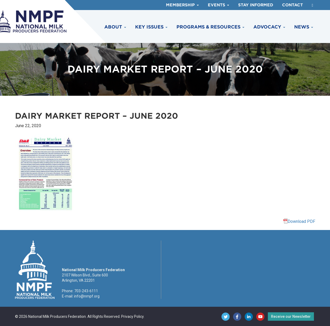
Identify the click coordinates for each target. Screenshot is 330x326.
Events (218, 5)
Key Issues (151, 27)
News (303, 27)
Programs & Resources (210, 27)
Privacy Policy (132, 316)
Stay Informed (255, 5)
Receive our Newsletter (291, 316)
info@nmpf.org (87, 296)
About (115, 27)
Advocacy (269, 27)
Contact (292, 5)
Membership (182, 5)
